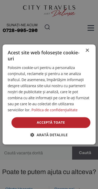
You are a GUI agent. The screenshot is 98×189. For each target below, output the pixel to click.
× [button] (87, 50)
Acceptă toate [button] (51, 122)
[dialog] (48, 94)
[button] (49, 135)
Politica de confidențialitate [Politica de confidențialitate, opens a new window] (54, 110)
